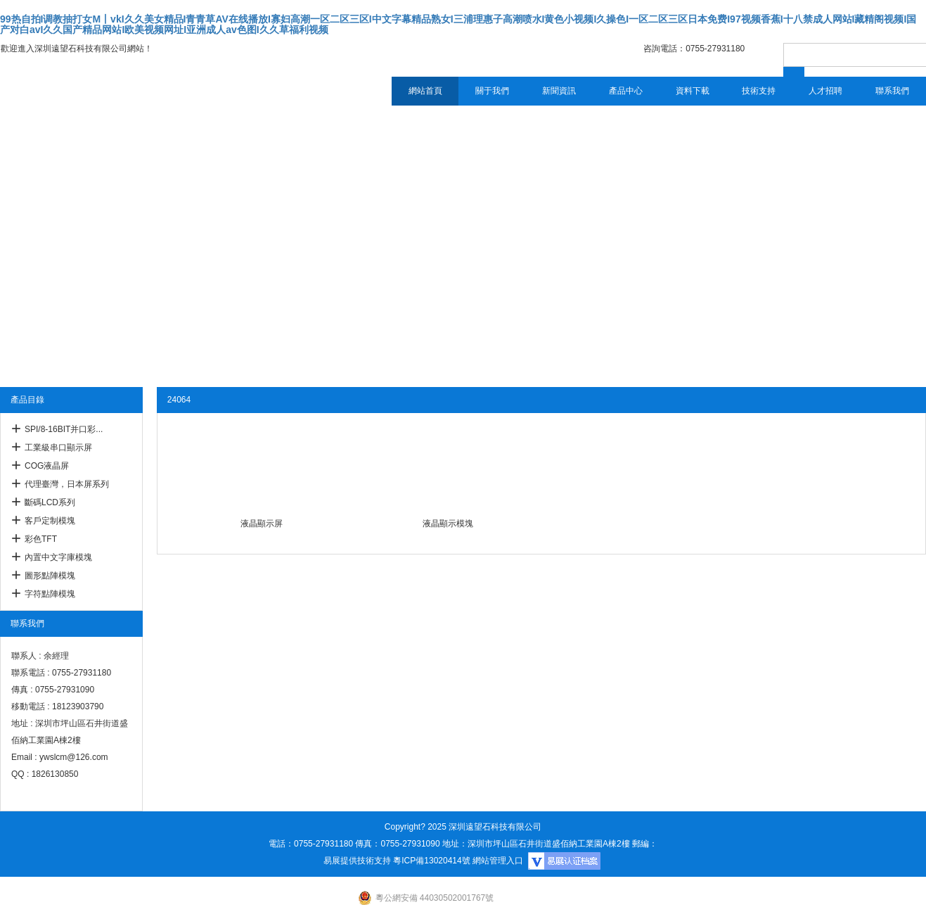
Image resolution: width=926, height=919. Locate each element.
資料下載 (692, 91)
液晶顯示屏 (261, 523)
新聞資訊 (559, 91)
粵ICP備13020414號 (431, 861)
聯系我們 (892, 91)
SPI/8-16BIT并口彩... (64, 429)
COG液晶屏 (47, 466)
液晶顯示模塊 (448, 523)
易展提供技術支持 (357, 861)
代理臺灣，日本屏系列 (67, 484)
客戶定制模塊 (50, 521)
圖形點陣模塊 (50, 576)
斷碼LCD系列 (50, 502)
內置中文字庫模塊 (58, 557)
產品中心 (626, 91)
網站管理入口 (497, 861)
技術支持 (759, 91)
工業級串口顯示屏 (58, 447)
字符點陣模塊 (50, 594)
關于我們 (492, 91)
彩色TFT (41, 539)
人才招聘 (825, 91)
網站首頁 (425, 91)
